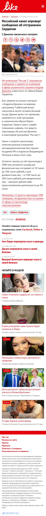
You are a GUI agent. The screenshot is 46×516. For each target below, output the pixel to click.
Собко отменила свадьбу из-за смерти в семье (22, 296)
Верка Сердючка (19, 212)
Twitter (36, 229)
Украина (14, 16)
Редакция (6, 445)
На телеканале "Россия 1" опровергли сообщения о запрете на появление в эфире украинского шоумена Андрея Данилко (22, 85)
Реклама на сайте (9, 440)
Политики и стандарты (12, 448)
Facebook (27, 229)
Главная (5, 16)
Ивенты (5, 443)
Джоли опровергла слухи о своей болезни (19, 250)
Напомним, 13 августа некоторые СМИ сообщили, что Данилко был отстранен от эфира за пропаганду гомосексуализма (22, 200)
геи (5, 212)
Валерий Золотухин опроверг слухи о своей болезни (21, 261)
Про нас (5, 437)
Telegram (6, 233)
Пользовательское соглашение (15, 451)
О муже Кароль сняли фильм (16, 420)
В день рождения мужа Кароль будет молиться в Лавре (21, 328)
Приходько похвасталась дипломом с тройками (21, 359)
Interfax (21, 219)
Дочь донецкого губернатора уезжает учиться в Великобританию (21, 391)
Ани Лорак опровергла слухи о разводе (22, 241)
